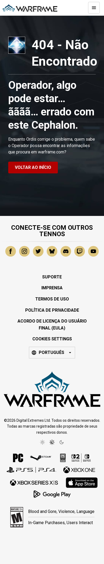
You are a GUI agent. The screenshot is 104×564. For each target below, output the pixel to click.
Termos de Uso (52, 299)
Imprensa (52, 287)
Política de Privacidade (52, 310)
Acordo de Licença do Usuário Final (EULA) (52, 325)
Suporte (52, 276)
